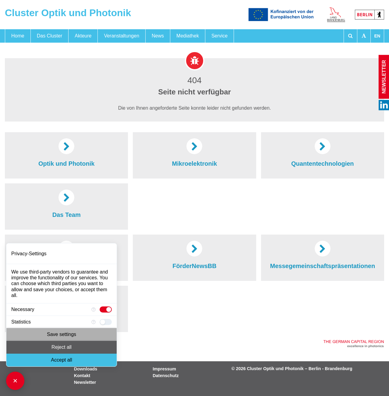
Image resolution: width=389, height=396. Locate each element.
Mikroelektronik (194, 152)
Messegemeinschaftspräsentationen (322, 254)
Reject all (61, 347)
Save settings (61, 334)
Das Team (66, 203)
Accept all (61, 359)
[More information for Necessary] (93, 309)
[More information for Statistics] (93, 322)
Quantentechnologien (322, 152)
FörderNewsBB (194, 254)
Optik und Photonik (66, 152)
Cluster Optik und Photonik (68, 12)
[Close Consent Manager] (15, 381)
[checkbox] (106, 309)
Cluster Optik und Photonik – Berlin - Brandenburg (299, 368)
